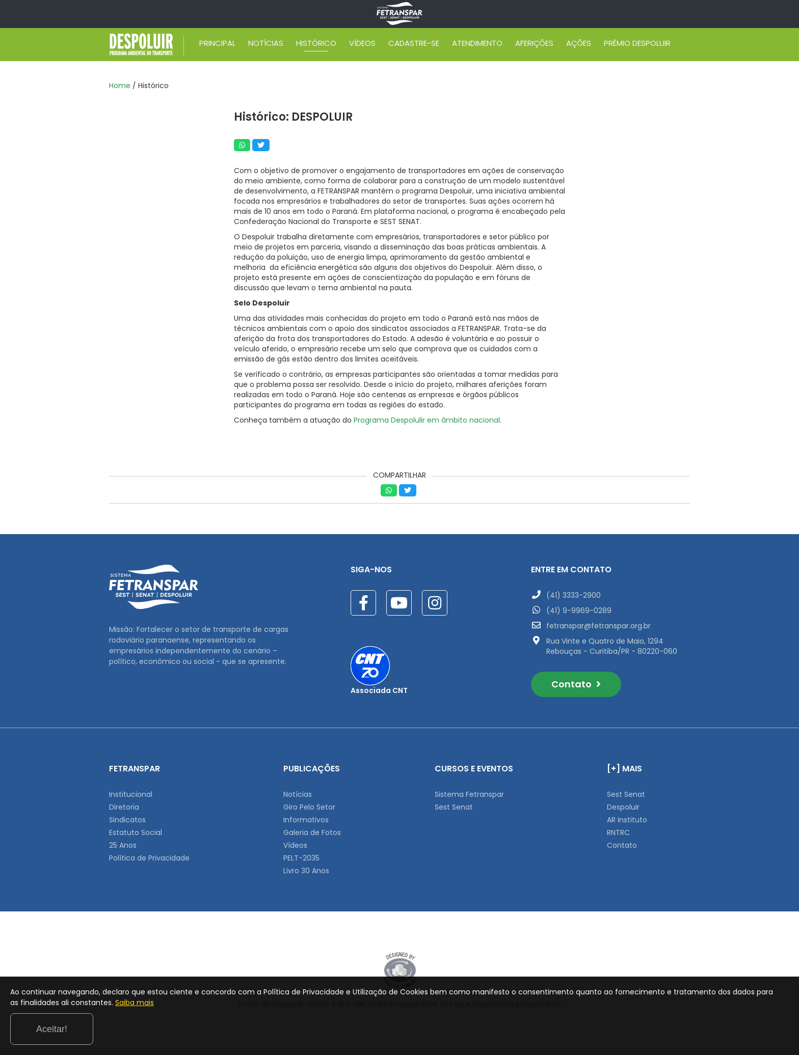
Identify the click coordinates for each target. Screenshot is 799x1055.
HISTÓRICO (316, 44)
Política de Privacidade (149, 858)
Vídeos (295, 845)
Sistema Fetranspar (469, 794)
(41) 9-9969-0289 (578, 610)
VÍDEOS (362, 44)
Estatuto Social (135, 832)
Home (119, 85)
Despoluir (623, 807)
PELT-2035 (301, 858)
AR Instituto (627, 820)
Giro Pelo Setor (309, 807)
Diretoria (124, 807)
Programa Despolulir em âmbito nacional (427, 420)
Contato (576, 684)
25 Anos (123, 845)
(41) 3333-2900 (573, 595)
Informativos (306, 820)
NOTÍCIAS (265, 44)
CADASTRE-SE (413, 44)
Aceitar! (747, 1029)
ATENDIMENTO (477, 44)
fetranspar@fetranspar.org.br (598, 626)
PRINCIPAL (217, 44)
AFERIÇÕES (534, 44)
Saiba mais (236, 1031)
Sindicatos (127, 820)
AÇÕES (578, 44)
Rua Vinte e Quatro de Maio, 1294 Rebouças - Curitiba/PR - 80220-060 (611, 646)
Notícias (297, 794)
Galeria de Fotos (312, 832)
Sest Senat (454, 807)
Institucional (130, 794)
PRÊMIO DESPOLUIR (637, 44)
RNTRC (618, 832)
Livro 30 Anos (306, 871)
